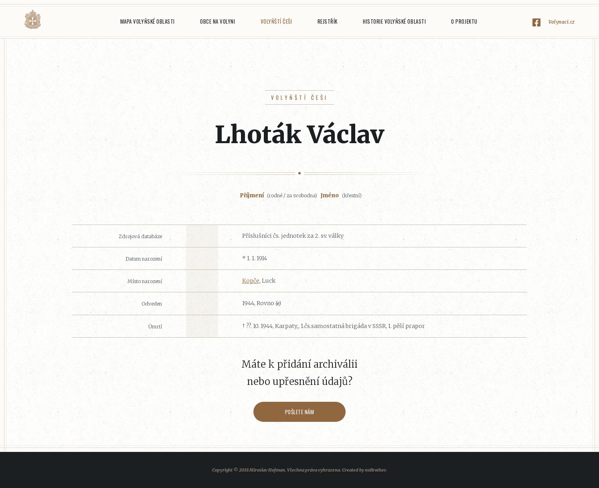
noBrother (375, 470)
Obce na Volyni (217, 21)
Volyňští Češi (276, 21)
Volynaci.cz (561, 22)
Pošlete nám (299, 412)
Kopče (250, 280)
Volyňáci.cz (32, 19)
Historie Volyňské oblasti (394, 21)
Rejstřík (328, 21)
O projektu (464, 21)
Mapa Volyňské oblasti (147, 21)
